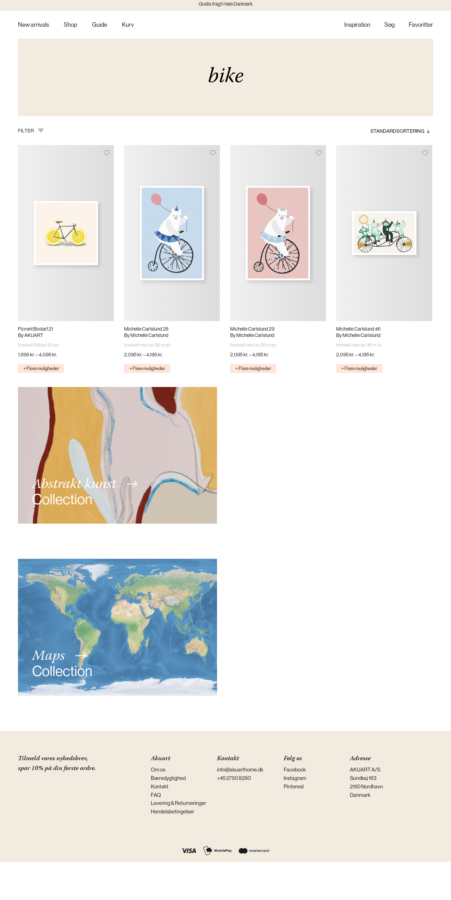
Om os (158, 770)
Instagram (295, 778)
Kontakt (159, 786)
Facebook (295, 770)
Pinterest (294, 786)
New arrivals (33, 25)
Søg (389, 25)
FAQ (156, 795)
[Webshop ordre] (385, 131)
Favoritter (421, 25)
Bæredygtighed (168, 778)
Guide (99, 25)
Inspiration (357, 25)
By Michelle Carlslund (146, 335)
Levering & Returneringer (178, 803)
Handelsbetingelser (172, 811)
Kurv (128, 25)
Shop (70, 25)
